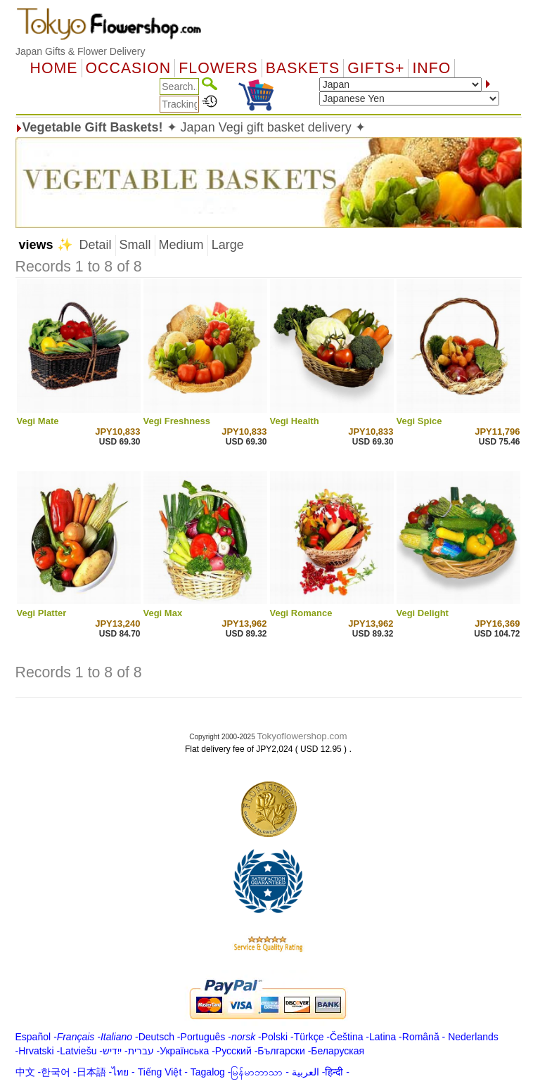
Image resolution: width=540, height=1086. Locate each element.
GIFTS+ (375, 68)
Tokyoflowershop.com (302, 736)
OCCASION (129, 68)
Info (431, 68)
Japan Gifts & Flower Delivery (80, 51)
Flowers (218, 68)
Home (54, 68)
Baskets (303, 68)
